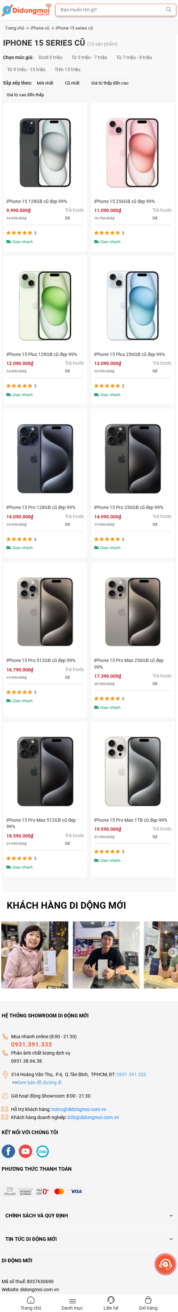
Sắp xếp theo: (17, 83)
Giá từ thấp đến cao (109, 83)
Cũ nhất (72, 83)
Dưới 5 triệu (50, 57)
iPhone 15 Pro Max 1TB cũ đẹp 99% (130, 820)
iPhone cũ (42, 28)
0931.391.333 (31, 1044)
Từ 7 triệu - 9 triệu (134, 57)
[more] (165, 1264)
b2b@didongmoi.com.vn (93, 1117)
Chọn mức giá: (18, 57)
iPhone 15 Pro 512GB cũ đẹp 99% (40, 660)
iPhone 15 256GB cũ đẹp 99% (124, 201)
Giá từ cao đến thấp (25, 94)
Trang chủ (17, 28)
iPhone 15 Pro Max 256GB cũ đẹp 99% (129, 664)
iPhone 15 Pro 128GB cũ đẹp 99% (40, 507)
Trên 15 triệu (67, 69)
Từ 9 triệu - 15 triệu (26, 69)
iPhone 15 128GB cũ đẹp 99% (36, 201)
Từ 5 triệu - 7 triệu (89, 57)
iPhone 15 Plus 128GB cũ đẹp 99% (41, 354)
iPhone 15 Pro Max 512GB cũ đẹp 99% (41, 823)
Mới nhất (45, 83)
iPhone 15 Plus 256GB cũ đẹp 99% (129, 354)
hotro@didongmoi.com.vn (79, 1109)
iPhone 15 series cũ (74, 28)
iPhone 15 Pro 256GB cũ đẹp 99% (128, 507)
